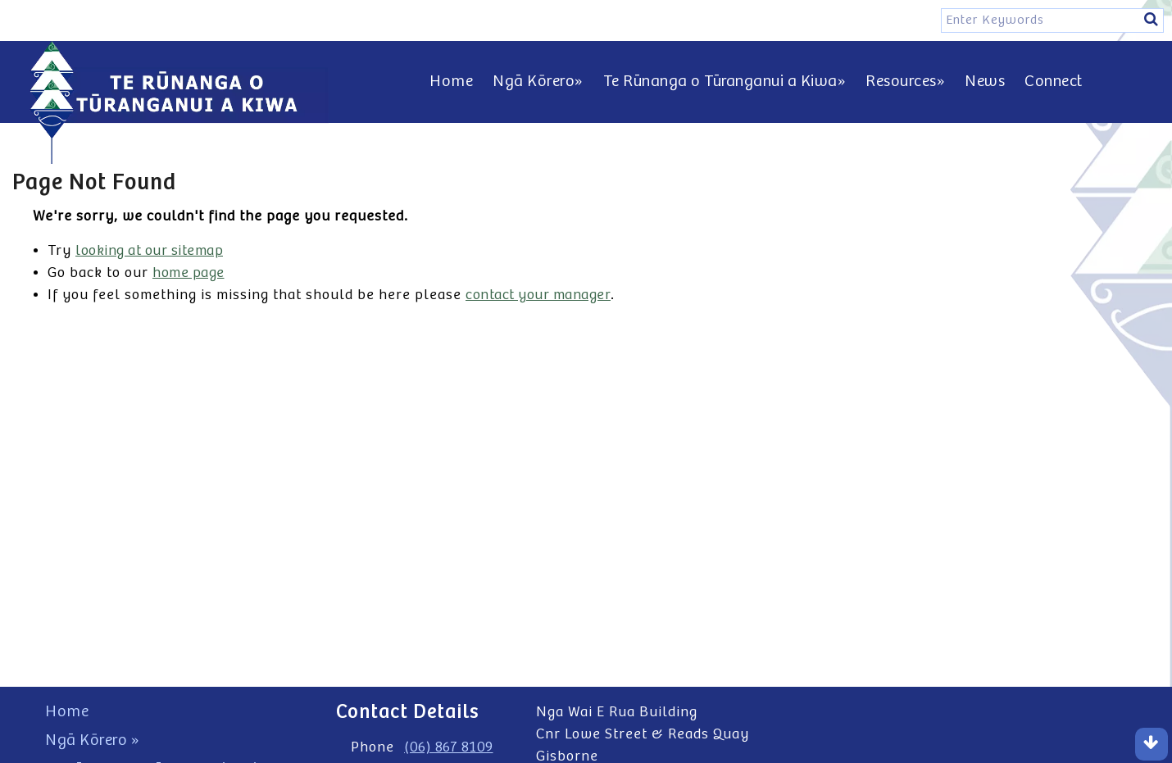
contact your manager (538, 295)
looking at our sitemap (149, 251)
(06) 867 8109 (448, 747)
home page (188, 273)
